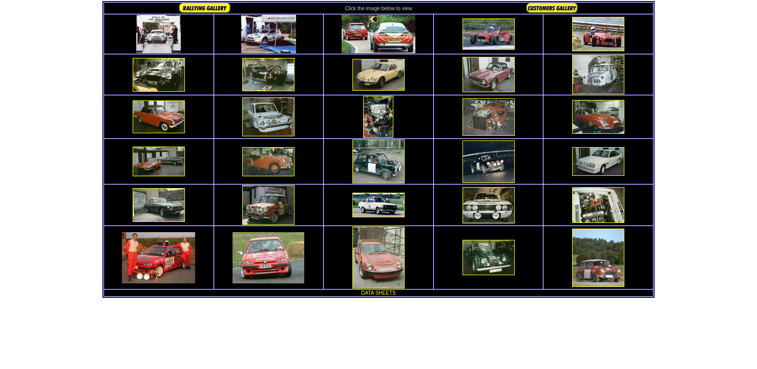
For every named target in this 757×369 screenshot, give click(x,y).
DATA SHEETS (378, 293)
